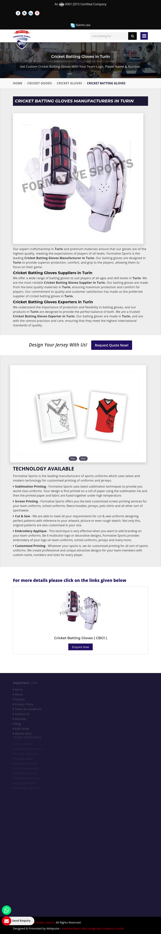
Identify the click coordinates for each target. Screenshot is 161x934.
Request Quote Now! (112, 345)
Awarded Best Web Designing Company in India (93, 928)
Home (17, 83)
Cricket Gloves (69, 83)
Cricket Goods (39, 83)
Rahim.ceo (80, 25)
